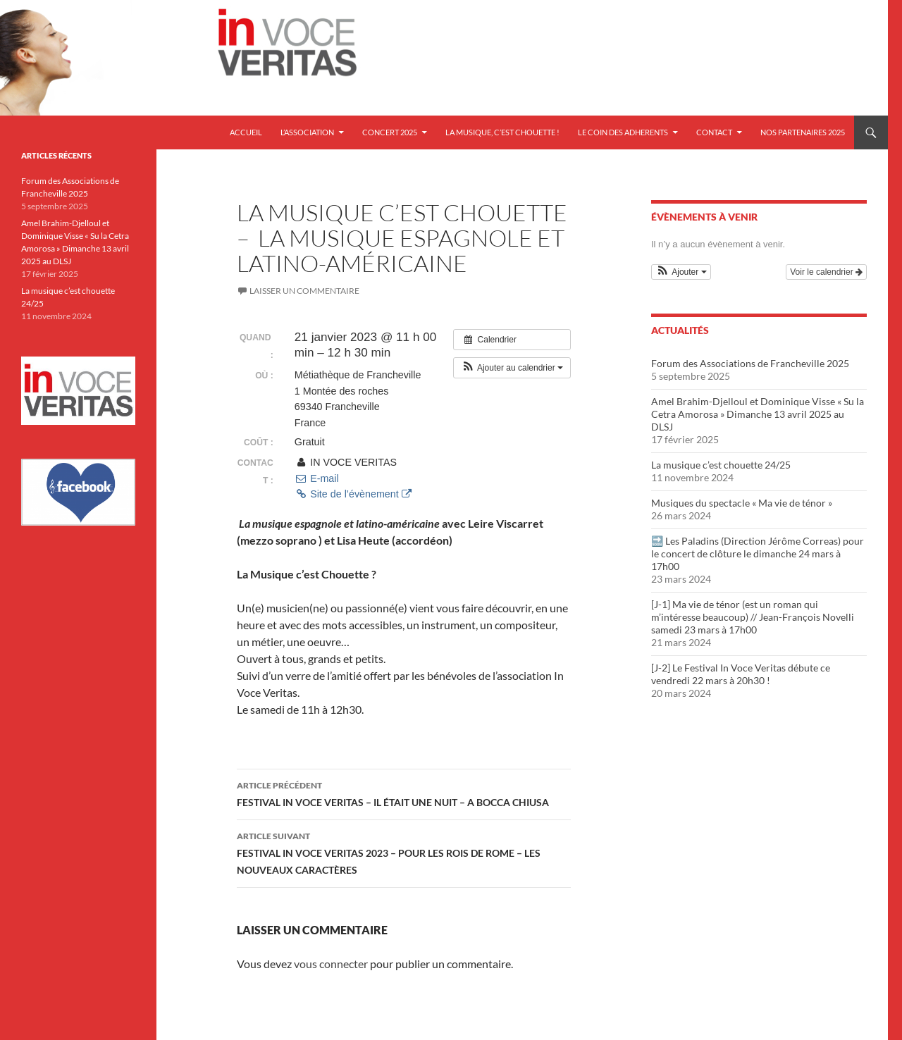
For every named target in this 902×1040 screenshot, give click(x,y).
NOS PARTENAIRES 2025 (802, 132)
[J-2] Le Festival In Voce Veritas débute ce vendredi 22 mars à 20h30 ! (740, 674)
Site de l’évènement (353, 494)
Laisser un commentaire (304, 290)
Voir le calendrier (826, 272)
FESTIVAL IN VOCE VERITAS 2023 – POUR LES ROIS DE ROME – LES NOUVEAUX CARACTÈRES (404, 852)
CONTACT (714, 132)
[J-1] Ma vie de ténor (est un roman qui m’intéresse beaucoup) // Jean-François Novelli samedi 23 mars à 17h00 (752, 617)
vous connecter (331, 963)
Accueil (246, 132)
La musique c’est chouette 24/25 (721, 465)
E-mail (317, 478)
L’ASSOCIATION (307, 132)
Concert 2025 (389, 132)
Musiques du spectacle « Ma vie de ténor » (741, 503)
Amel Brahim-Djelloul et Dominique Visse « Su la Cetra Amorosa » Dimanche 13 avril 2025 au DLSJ (757, 414)
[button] (512, 368)
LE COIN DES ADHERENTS (623, 132)
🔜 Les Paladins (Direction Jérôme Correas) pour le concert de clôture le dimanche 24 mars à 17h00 (757, 553)
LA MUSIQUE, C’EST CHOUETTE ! (502, 132)
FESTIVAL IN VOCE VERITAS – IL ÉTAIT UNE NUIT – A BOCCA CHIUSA (404, 792)
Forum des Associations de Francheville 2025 (750, 363)
